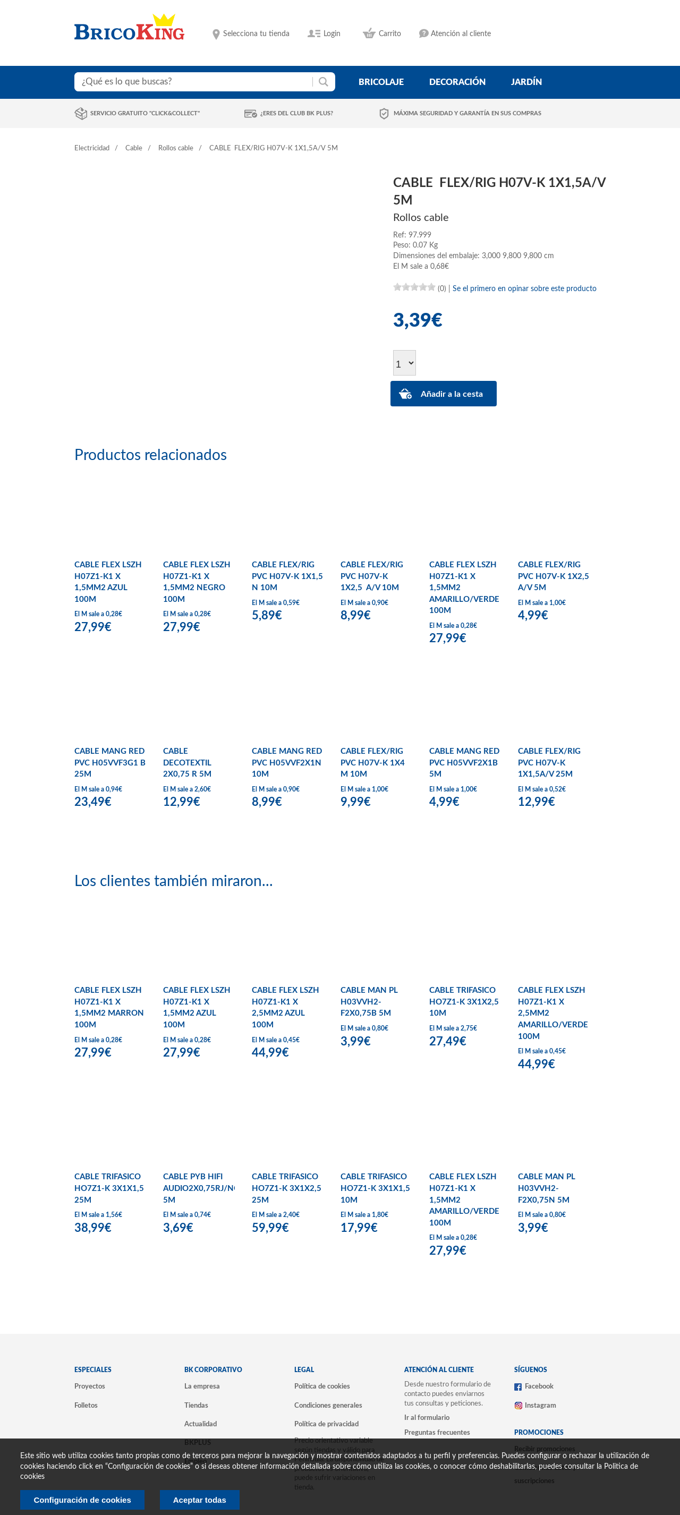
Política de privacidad (326, 1424)
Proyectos (89, 1386)
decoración (457, 82)
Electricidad (91, 148)
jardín (526, 82)
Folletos (86, 1405)
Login (332, 34)
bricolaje (381, 82)
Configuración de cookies (82, 1499)
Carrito (390, 34)
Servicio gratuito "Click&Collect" (145, 113)
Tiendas (196, 1405)
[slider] (414, 287)
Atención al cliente (461, 34)
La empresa (202, 1386)
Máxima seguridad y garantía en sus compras (467, 113)
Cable (133, 148)
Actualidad (200, 1424)
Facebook (539, 1386)
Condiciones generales (328, 1405)
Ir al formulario (426, 1418)
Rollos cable (175, 148)
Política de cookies (322, 1386)
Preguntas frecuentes (437, 1432)
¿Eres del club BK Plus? (296, 113)
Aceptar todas (199, 1499)
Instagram (540, 1405)
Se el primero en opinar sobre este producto (525, 289)
